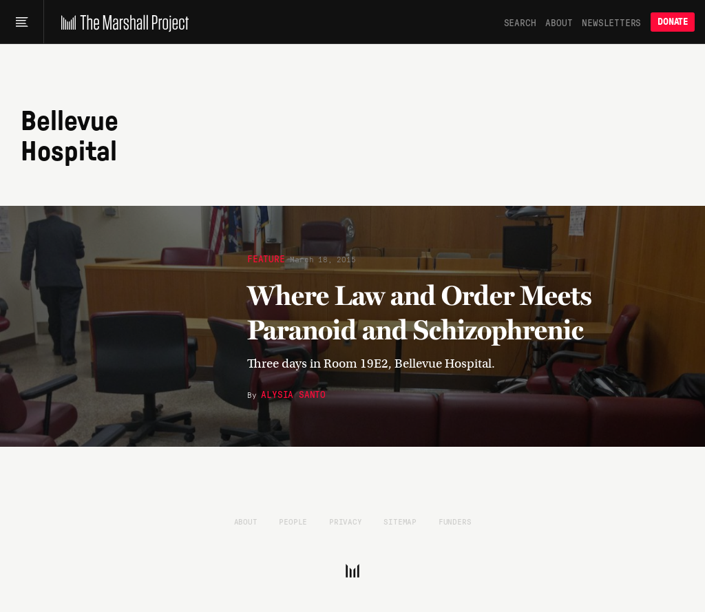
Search (520, 22)
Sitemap (400, 521)
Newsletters (611, 22)
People (293, 521)
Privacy (345, 521)
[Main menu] (21, 22)
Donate (672, 22)
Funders (455, 521)
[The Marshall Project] (121, 22)
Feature (266, 258)
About (558, 22)
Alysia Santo (293, 394)
